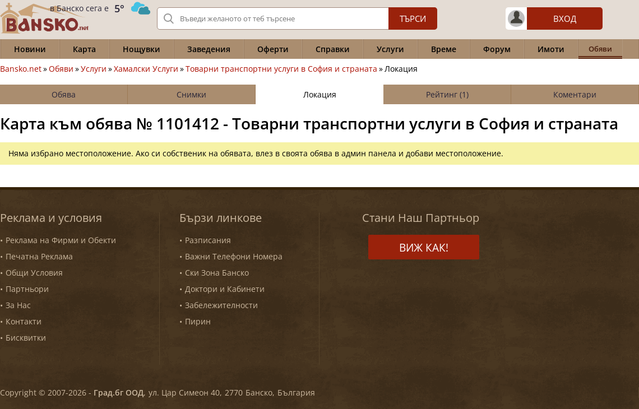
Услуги (390, 49)
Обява (64, 94)
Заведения (208, 49)
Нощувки (141, 49)
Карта (84, 49)
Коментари (574, 94)
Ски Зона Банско (217, 272)
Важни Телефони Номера (234, 256)
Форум (497, 49)
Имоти (551, 49)
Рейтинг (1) (447, 94)
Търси (413, 18)
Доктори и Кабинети (225, 288)
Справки (333, 49)
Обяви (61, 68)
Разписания (208, 240)
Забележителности (221, 305)
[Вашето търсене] (297, 18)
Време (443, 49)
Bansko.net (20, 68)
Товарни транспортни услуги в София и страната (281, 68)
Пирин (198, 321)
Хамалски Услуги (146, 68)
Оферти (273, 49)
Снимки (191, 94)
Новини (30, 49)
